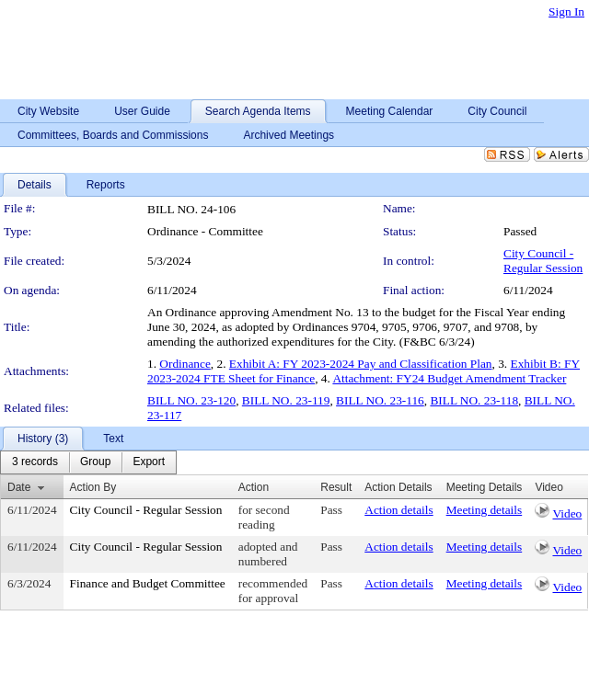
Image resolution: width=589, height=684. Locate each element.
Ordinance (185, 363)
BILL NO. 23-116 (380, 400)
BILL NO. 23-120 (191, 400)
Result (336, 487)
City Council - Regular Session (543, 260)
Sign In (566, 11)
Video (567, 513)
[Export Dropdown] (148, 462)
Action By (93, 487)
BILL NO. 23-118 (474, 400)
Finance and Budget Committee (147, 583)
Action (253, 487)
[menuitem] (35, 462)
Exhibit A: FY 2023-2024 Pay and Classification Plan (360, 363)
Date (18, 487)
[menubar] (88, 462)
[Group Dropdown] (95, 462)
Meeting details (484, 510)
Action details (398, 510)
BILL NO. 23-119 (286, 400)
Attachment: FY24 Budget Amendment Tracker (449, 378)
